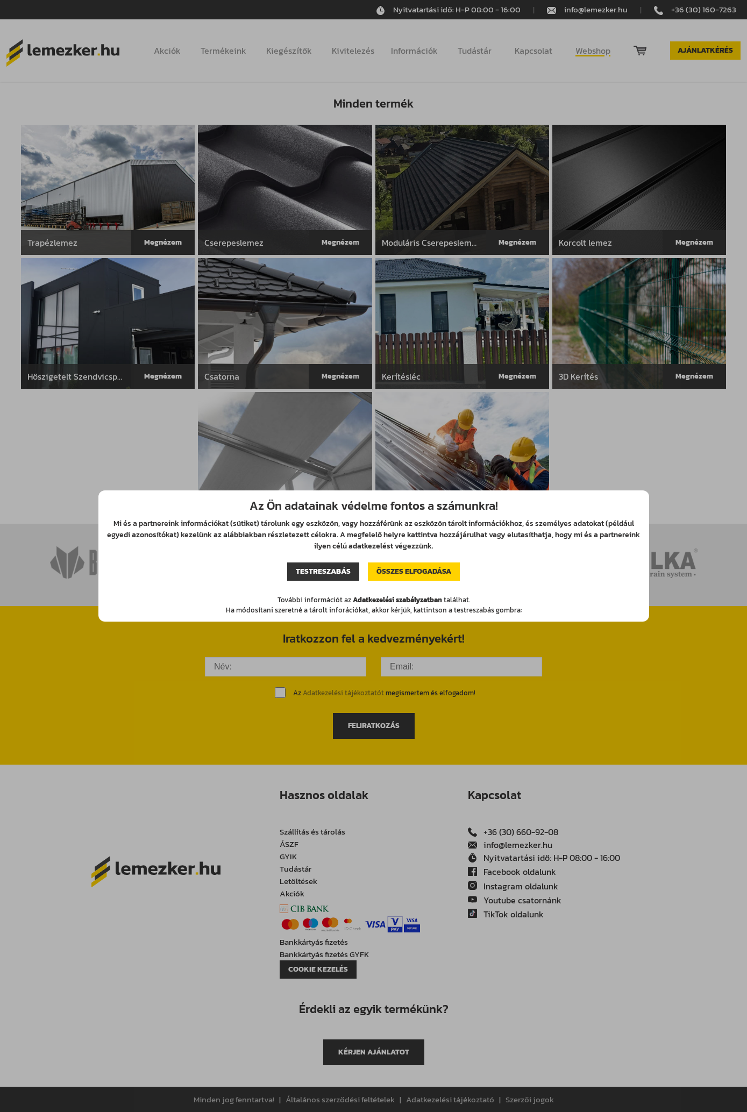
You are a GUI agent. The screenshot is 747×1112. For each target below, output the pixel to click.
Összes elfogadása (413, 571)
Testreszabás (323, 571)
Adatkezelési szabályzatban (397, 600)
